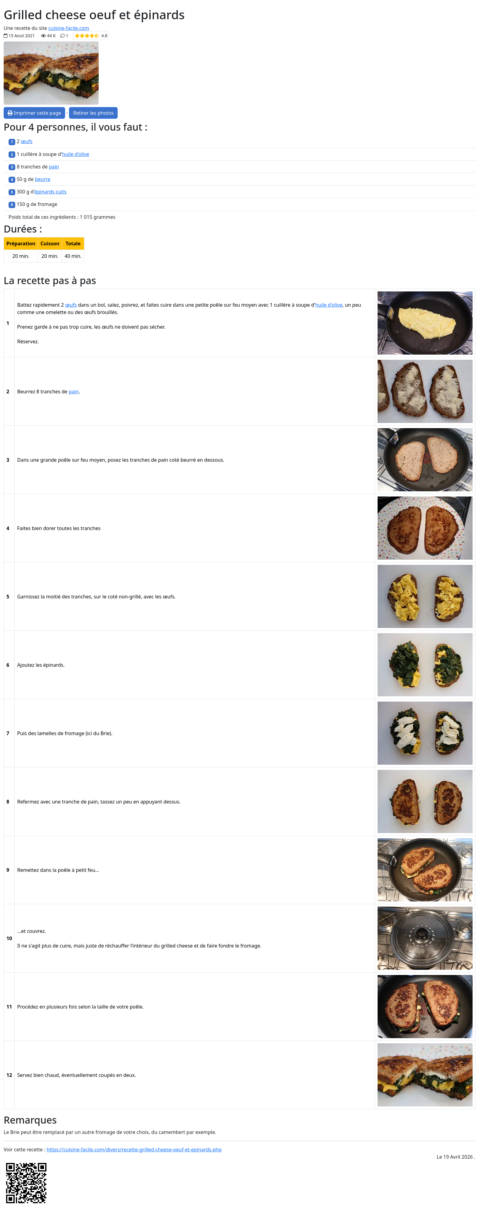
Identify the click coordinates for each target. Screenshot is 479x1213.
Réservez (27, 341)
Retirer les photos (93, 113)
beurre (42, 179)
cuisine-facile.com (68, 28)
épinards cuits (51, 191)
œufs (26, 141)
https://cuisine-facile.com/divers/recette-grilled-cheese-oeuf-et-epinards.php (134, 1149)
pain (54, 166)
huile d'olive (75, 154)
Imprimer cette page (34, 113)
